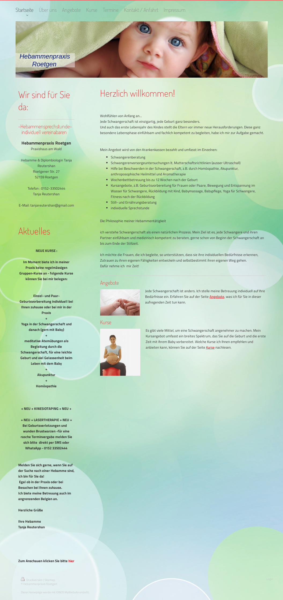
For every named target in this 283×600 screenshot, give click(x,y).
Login (269, 579)
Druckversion (32, 580)
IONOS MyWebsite (67, 592)
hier (71, 560)
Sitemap (50, 580)
